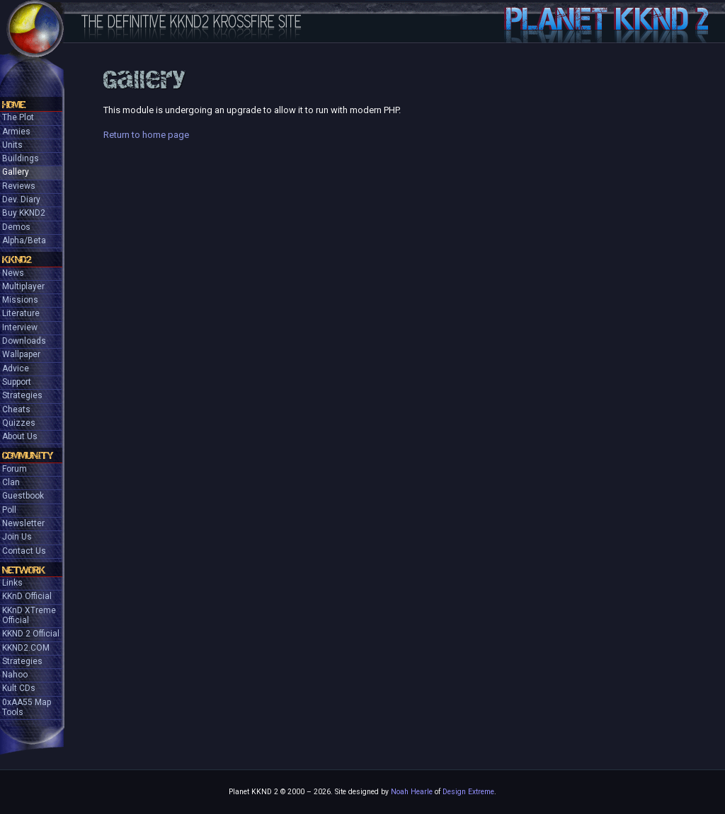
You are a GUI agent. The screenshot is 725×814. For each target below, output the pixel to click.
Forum (14, 469)
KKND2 (16, 259)
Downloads (24, 341)
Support (16, 382)
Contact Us (24, 551)
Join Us (17, 537)
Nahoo (15, 675)
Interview (20, 327)
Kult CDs (18, 688)
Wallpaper (21, 354)
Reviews (18, 186)
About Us (20, 436)
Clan (11, 482)
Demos (16, 227)
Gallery (15, 172)
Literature (21, 313)
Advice (15, 368)
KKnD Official (27, 596)
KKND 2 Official (30, 634)
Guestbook (23, 496)
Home (13, 104)
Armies (16, 131)
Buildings (20, 158)
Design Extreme (468, 791)
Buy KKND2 (23, 213)
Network (23, 570)
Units (12, 145)
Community (27, 455)
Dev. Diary (21, 199)
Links (12, 583)
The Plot (18, 117)
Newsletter (23, 523)
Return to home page (146, 134)
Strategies (22, 395)
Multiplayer (23, 286)
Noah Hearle (412, 791)
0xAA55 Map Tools (26, 707)
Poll (9, 510)
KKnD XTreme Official (29, 615)
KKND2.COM (26, 648)
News (13, 273)
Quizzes (18, 423)
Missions (20, 300)
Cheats (16, 409)
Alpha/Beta (24, 240)
